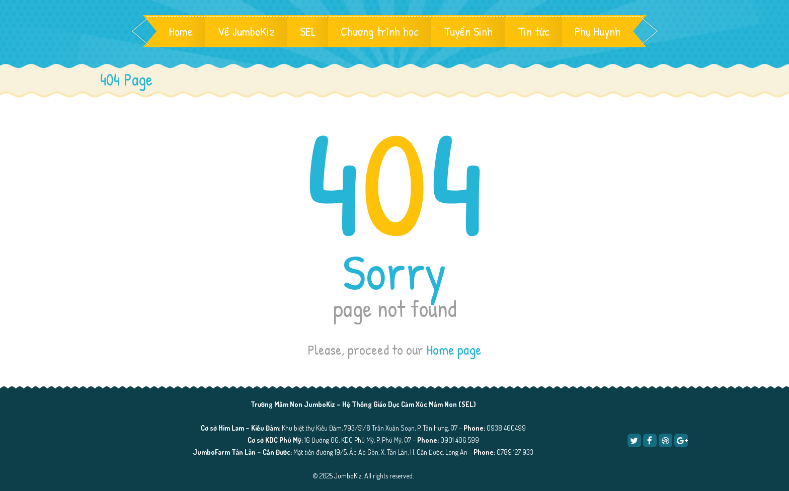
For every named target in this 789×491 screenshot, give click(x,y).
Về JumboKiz (246, 31)
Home (180, 31)
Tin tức (533, 31)
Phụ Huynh (597, 31)
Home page (454, 349)
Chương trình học (379, 31)
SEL (307, 31)
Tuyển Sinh (468, 31)
